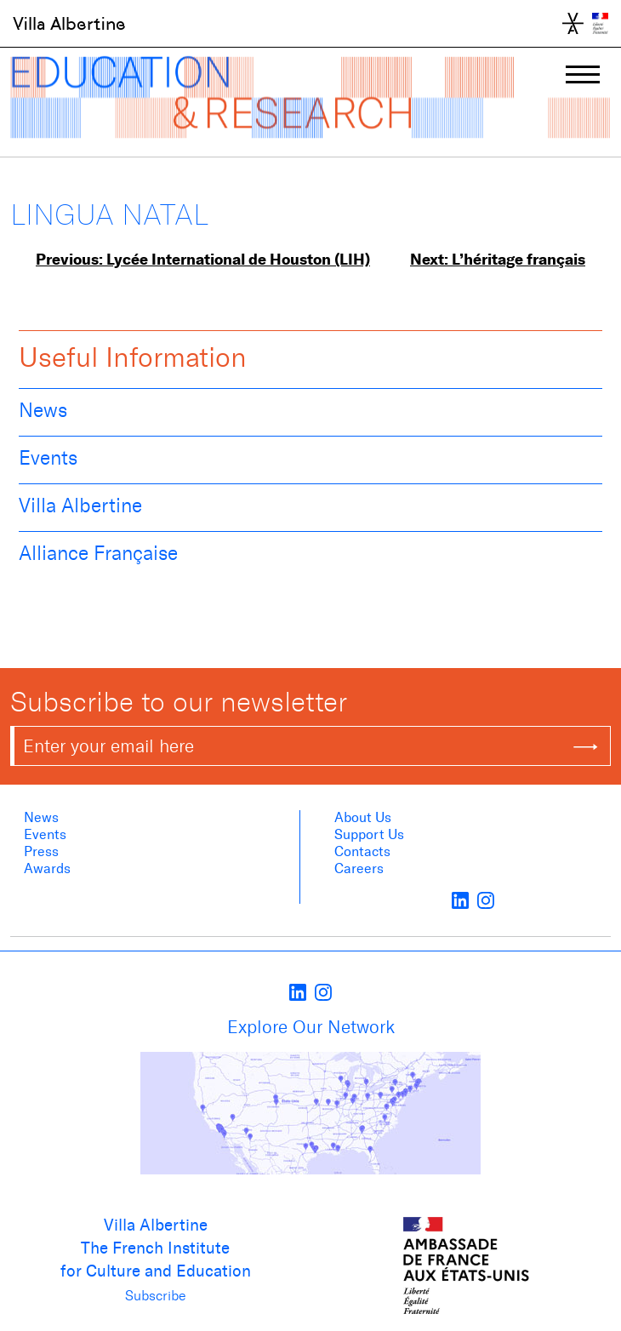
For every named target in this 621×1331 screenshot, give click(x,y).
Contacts (362, 851)
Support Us (369, 834)
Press (41, 851)
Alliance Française (98, 553)
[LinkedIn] (460, 899)
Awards (47, 868)
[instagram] (485, 899)
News (43, 410)
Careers (359, 868)
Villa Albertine (69, 24)
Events (48, 458)
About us (362, 817)
